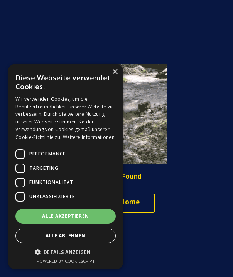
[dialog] (65, 166)
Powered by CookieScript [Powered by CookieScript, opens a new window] (66, 261)
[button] (65, 252)
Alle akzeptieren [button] (65, 216)
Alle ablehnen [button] (65, 235)
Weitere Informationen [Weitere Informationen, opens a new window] (89, 137)
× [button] (115, 72)
